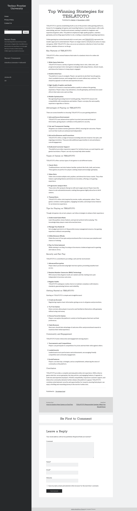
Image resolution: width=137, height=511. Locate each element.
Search (6, 29)
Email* (48, 470)
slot (5, 80)
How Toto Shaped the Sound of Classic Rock (15, 41)
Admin (73, 20)
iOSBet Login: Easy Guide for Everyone (14, 51)
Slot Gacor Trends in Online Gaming (13, 48)
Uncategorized (60, 391)
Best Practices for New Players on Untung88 (15, 46)
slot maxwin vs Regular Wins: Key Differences (16, 44)
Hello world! (23, 62)
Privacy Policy (9, 20)
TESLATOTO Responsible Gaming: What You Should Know (91, 406)
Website (49, 478)
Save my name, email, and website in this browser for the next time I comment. (74, 486)
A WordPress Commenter (11, 62)
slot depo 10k (7, 77)
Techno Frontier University (17, 7)
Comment (49, 441)
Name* (48, 462)
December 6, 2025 (83, 20)
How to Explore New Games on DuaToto (59, 404)
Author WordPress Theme (78, 509)
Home (6, 16)
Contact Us (8, 23)
